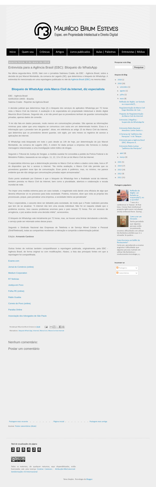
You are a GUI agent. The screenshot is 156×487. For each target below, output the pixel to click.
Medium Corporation (17, 273)
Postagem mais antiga (98, 422)
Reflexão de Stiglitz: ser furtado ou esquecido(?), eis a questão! (137, 195)
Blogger (89, 479)
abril (122, 153)
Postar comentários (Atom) (25, 426)
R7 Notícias (13, 279)
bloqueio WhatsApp (25, 331)
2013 (120, 170)
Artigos (60, 52)
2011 (120, 178)
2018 (120, 80)
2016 (120, 84)
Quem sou (28, 52)
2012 (120, 174)
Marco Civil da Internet (56, 331)
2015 (120, 162)
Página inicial (58, 422)
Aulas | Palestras (106, 52)
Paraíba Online (15, 309)
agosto (123, 91)
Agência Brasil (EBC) (80, 79)
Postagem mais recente (18, 422)
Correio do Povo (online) (19, 303)
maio (122, 99)
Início (12, 52)
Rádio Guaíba (14, 297)
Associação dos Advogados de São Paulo (27, 316)
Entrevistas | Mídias (133, 52)
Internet (36, 331)
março (122, 157)
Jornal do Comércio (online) (21, 267)
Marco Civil (43, 331)
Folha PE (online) (16, 291)
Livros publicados (80, 52)
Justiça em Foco (15, 285)
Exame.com (13, 261)
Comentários (122, 273)
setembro (124, 87)
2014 (120, 166)
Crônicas (45, 52)
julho (122, 95)
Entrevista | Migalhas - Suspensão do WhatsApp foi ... (131, 122)
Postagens (121, 268)
